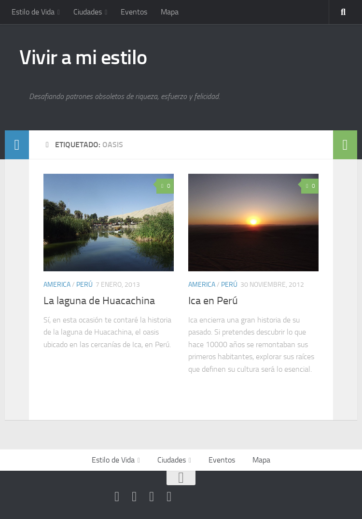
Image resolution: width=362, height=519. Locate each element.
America (56, 285)
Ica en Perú (213, 301)
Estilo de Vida (33, 11)
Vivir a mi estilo (83, 57)
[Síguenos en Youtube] (117, 497)
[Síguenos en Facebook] (134, 497)
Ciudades (87, 11)
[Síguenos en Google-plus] (151, 497)
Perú (84, 285)
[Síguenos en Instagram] (169, 497)
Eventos (134, 11)
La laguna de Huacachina (99, 301)
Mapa (170, 11)
